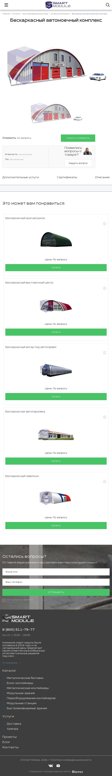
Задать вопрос (78, 163)
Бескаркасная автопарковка (25, 411)
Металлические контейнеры (28, 688)
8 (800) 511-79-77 (18, 630)
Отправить (56, 592)
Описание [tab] (102, 177)
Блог (6, 742)
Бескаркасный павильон (22, 476)
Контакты (10, 747)
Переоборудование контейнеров (31, 698)
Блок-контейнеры (20, 683)
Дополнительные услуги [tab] (20, 177)
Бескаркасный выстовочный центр (29, 282)
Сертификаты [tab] (67, 177)
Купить (56, 267)
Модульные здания (21, 693)
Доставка (14, 723)
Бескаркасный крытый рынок (25, 218)
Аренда (12, 728)
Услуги (8, 716)
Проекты (9, 737)
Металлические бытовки (25, 678)
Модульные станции (21, 703)
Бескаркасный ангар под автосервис (31, 347)
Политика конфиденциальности (70, 760)
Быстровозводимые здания (27, 708)
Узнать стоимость (78, 138)
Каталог (9, 671)
